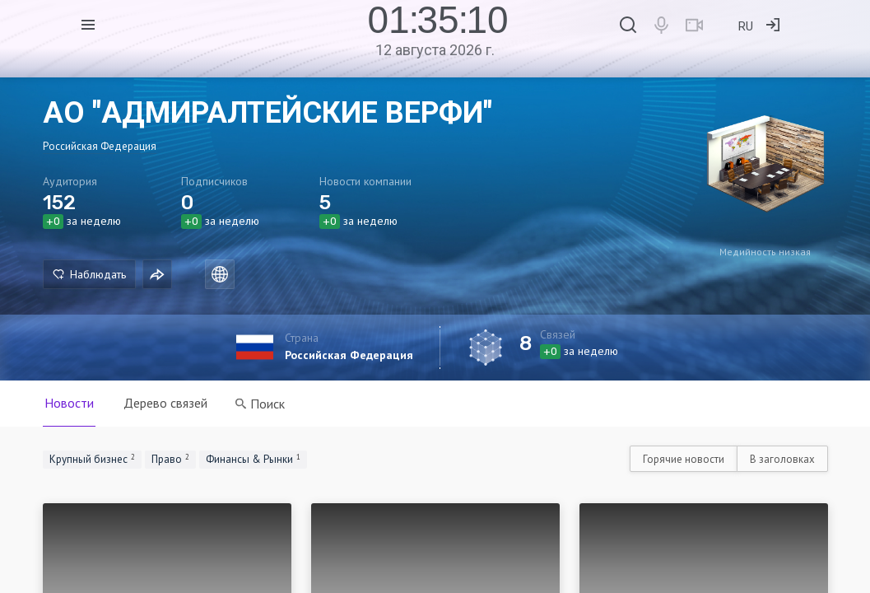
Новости (69, 403)
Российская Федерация (349, 355)
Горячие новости (683, 459)
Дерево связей (165, 403)
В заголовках (782, 459)
